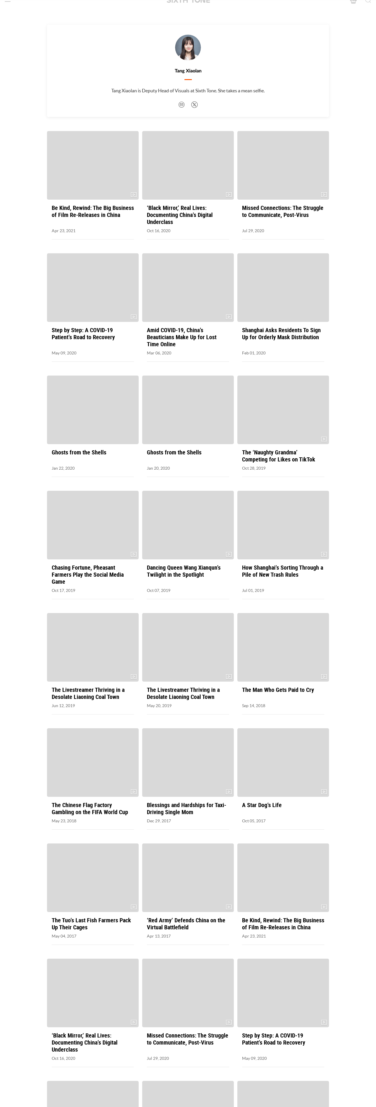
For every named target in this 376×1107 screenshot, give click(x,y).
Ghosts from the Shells (79, 452)
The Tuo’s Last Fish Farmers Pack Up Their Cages (91, 924)
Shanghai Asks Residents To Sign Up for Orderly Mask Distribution (281, 334)
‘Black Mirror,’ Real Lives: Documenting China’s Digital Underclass (180, 214)
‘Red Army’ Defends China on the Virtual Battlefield (186, 924)
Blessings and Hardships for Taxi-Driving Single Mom (186, 809)
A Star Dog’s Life (262, 805)
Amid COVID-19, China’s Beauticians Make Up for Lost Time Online (181, 337)
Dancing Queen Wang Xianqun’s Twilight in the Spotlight (184, 571)
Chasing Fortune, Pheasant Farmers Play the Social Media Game (88, 574)
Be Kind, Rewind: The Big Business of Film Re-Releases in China (93, 211)
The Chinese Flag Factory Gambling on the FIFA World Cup (90, 809)
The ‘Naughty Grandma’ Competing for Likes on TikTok (278, 456)
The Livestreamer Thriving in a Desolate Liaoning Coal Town (88, 693)
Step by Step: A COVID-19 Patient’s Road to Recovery (83, 334)
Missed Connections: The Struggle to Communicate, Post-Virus (282, 211)
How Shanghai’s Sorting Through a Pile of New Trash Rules (282, 571)
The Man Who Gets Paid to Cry (278, 689)
